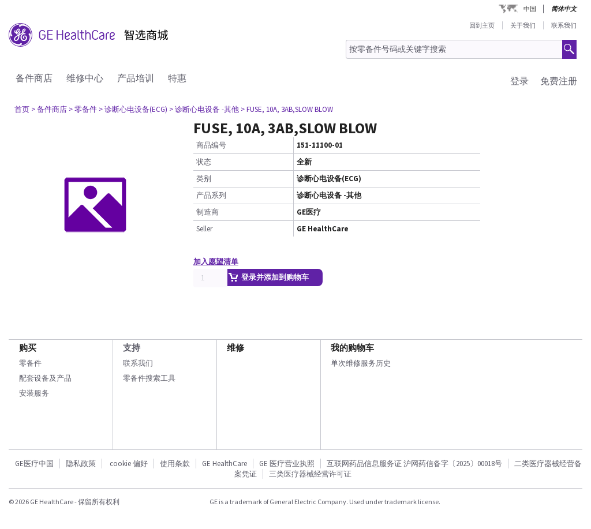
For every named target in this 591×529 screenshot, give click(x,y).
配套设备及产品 (45, 378)
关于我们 (523, 25)
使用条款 (175, 463)
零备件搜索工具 (149, 378)
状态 (203, 162)
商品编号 (211, 145)
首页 (21, 109)
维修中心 (84, 78)
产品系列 (211, 195)
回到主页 (482, 25)
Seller (204, 229)
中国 (529, 9)
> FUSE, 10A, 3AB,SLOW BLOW (287, 109)
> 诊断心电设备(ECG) (133, 109)
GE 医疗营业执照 (287, 463)
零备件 (30, 363)
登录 (519, 81)
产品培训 (135, 78)
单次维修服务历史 (361, 363)
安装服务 (34, 393)
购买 (27, 347)
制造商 (207, 212)
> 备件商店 (49, 109)
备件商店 (34, 78)
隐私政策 (81, 463)
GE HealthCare (224, 463)
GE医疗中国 (34, 463)
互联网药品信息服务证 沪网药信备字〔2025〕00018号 (414, 463)
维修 (235, 347)
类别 (203, 178)
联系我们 (564, 25)
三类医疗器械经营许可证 (310, 474)
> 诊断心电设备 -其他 (204, 109)
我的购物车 (352, 347)
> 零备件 (83, 109)
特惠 (177, 78)
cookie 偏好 (129, 463)
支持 (131, 347)
